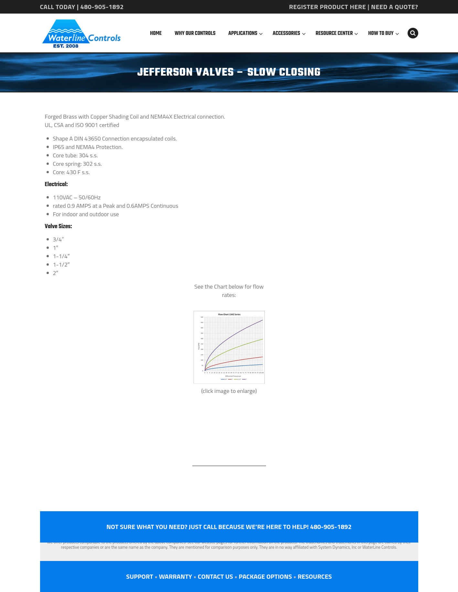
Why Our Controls (195, 33)
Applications (243, 33)
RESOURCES (315, 576)
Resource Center (334, 33)
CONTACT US (215, 576)
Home (156, 33)
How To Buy (380, 33)
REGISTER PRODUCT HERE (327, 7)
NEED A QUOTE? (394, 7)
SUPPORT (139, 576)
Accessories (286, 33)
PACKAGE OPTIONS (265, 576)
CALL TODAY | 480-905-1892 (82, 7)
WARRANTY (175, 576)
